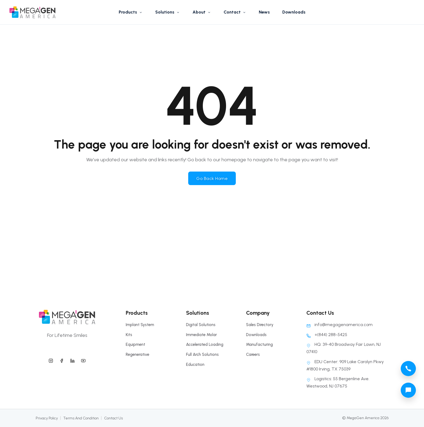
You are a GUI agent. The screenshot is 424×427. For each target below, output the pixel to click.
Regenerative (137, 354)
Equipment (135, 344)
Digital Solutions (201, 324)
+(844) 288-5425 (326, 334)
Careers (253, 354)
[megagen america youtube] (83, 360)
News (264, 12)
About (202, 12)
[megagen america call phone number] (408, 368)
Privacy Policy (47, 418)
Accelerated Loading (204, 344)
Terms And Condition (81, 418)
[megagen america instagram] (51, 360)
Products (131, 12)
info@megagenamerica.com (339, 324)
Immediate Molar (201, 334)
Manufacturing (259, 344)
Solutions (167, 12)
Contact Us (113, 418)
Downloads (294, 12)
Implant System (140, 324)
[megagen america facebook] (62, 360)
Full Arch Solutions (202, 354)
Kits (129, 334)
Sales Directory (259, 324)
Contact (235, 12)
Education (195, 364)
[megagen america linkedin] (72, 360)
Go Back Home (212, 178)
